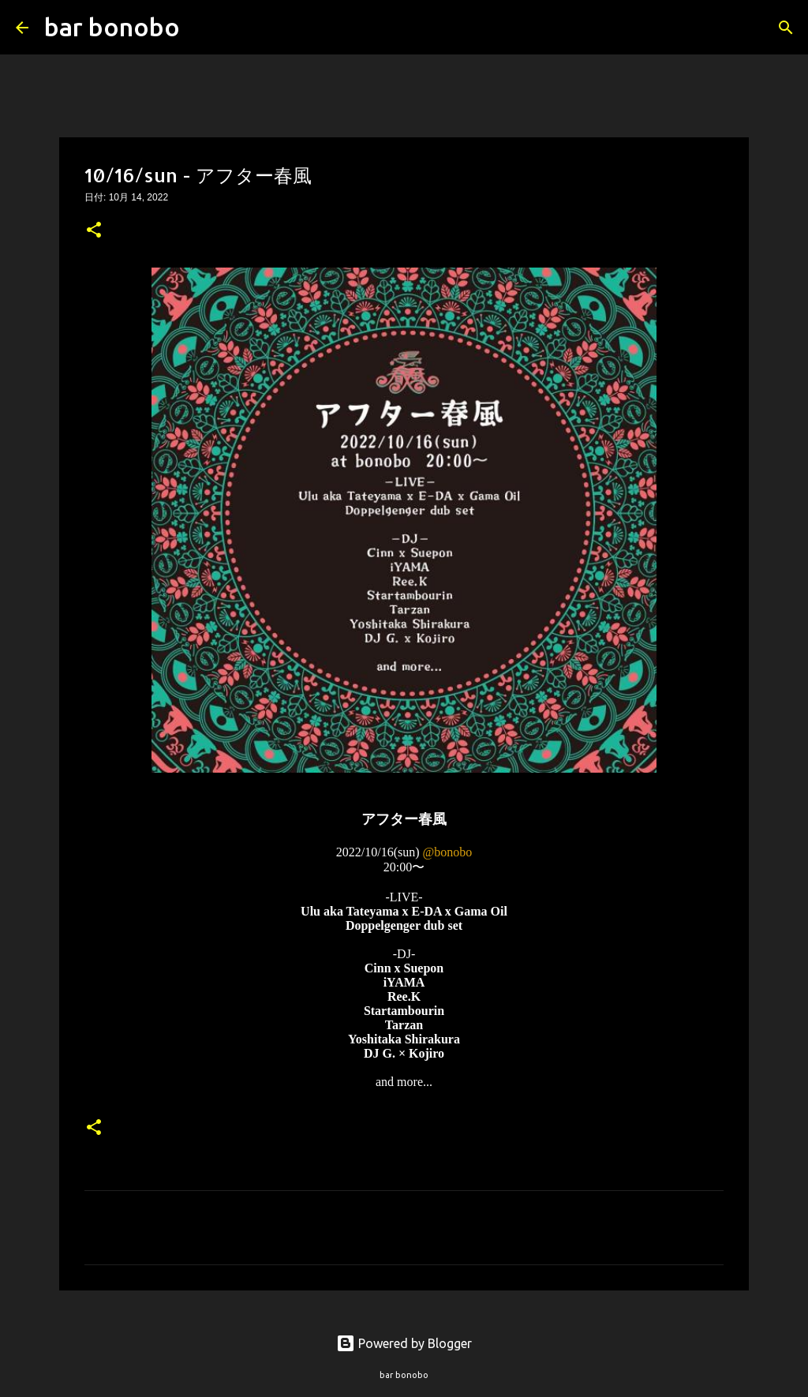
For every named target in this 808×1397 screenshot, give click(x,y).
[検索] (202, 28)
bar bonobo (112, 27)
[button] (93, 231)
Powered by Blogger (404, 1343)
